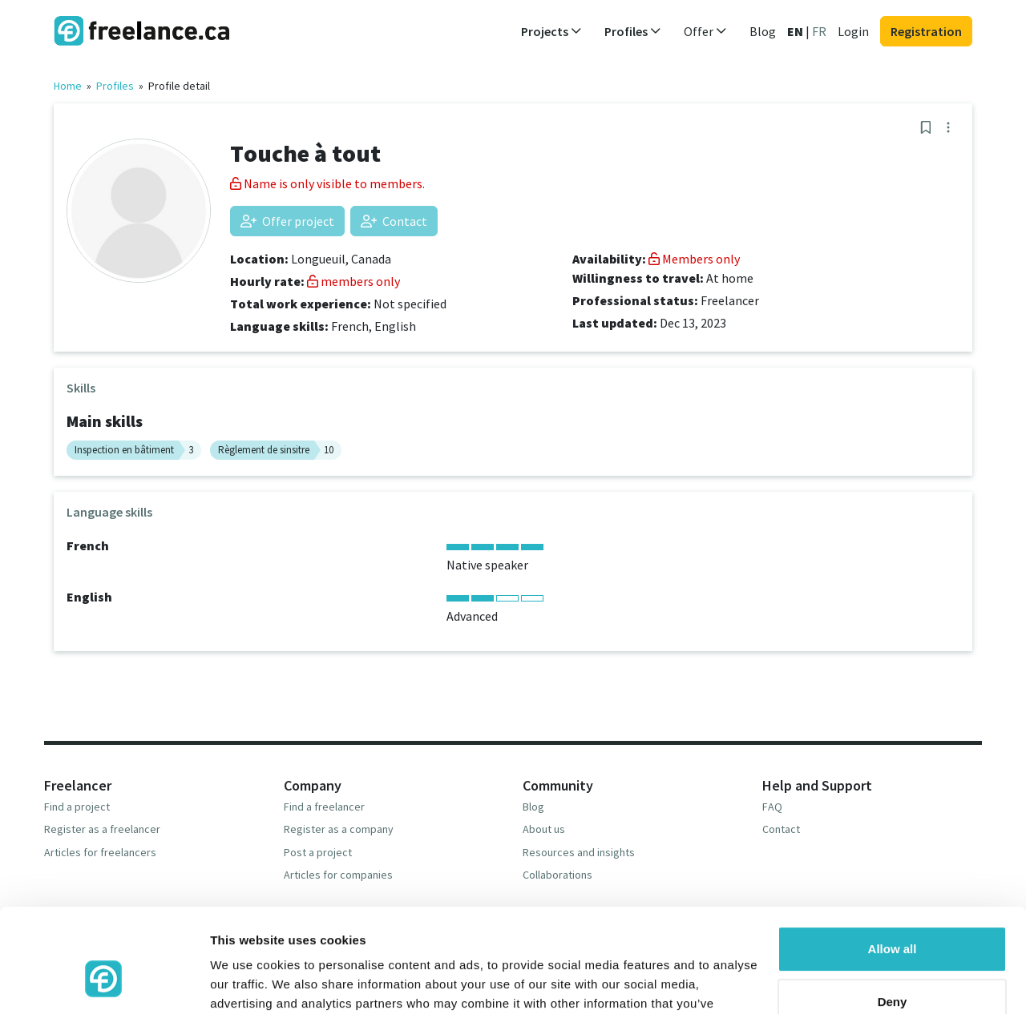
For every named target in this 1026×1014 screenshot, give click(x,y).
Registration (926, 31)
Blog (762, 31)
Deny (892, 916)
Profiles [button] (632, 31)
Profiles (115, 85)
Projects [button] (551, 31)
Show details (247, 982)
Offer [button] (705, 31)
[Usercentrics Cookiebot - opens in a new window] (104, 983)
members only (353, 281)
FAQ (772, 806)
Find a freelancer (324, 806)
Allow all (892, 864)
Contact (394, 221)
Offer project (287, 221)
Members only (694, 259)
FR (819, 31)
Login (853, 31)
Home (68, 85)
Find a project (77, 806)
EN (795, 31)
